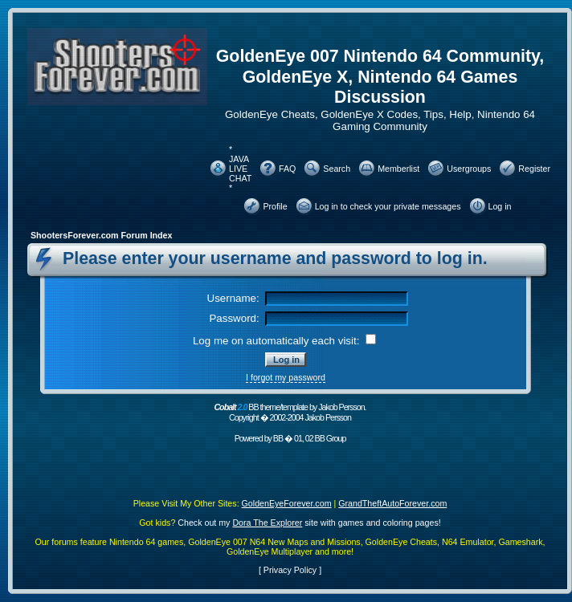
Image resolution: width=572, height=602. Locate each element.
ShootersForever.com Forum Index (101, 235)
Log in (500, 206)
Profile (275, 206)
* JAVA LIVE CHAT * (240, 168)
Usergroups (469, 168)
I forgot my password (285, 377)
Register (534, 168)
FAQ (287, 168)
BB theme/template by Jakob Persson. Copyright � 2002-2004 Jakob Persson (290, 412)
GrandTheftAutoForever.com (392, 503)
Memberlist (398, 168)
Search (336, 168)
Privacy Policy (290, 570)
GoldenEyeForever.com (287, 503)
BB (278, 438)
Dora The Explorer (267, 522)
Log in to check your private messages (388, 206)
